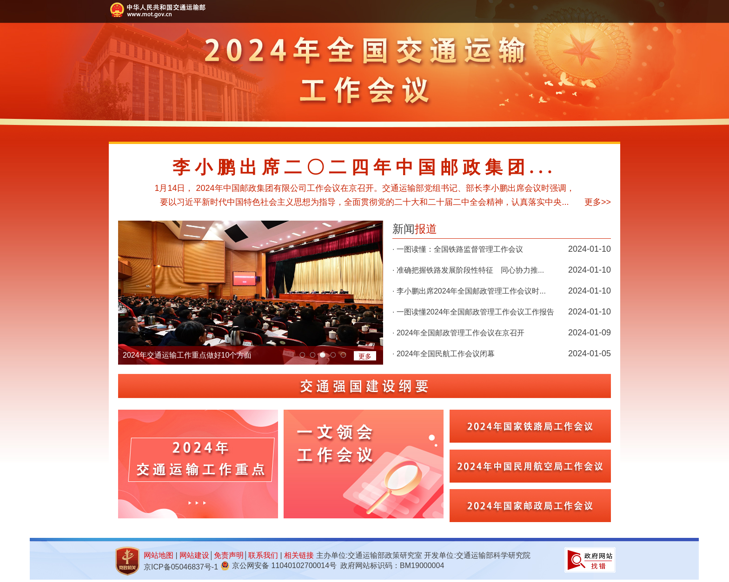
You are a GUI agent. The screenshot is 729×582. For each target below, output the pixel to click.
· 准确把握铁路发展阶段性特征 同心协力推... (468, 270)
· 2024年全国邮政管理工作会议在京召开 (458, 333)
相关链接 (299, 555)
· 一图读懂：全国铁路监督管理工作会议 (457, 249)
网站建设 (194, 555)
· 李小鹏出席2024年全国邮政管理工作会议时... (469, 291)
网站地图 (158, 555)
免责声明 (229, 555)
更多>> (597, 202)
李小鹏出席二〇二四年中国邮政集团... (364, 167)
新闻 (414, 228)
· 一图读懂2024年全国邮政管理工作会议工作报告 (473, 312)
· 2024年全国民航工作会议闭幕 (443, 354)
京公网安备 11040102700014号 (284, 565)
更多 (364, 356)
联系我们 (263, 555)
